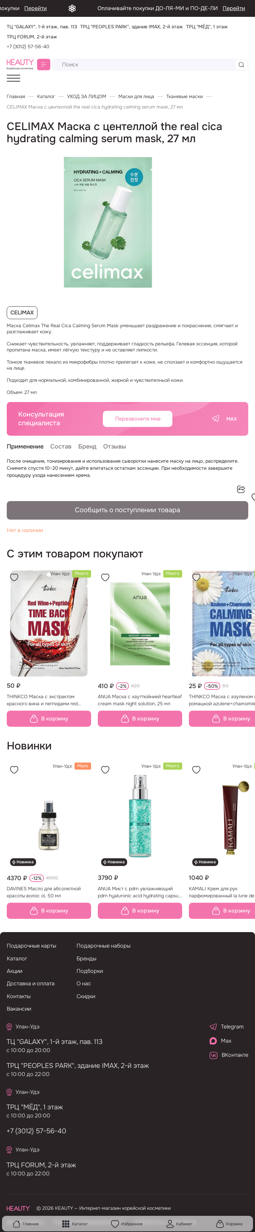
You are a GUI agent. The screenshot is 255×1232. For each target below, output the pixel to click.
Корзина (229, 1224)
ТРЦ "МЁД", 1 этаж (30, 1107)
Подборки (90, 971)
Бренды (86, 958)
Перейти (53, 8)
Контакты (19, 996)
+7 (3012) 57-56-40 (28, 46)
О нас (84, 983)
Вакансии (19, 1008)
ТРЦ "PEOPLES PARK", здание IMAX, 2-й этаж (73, 1065)
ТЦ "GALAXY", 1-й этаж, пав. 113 (50, 1042)
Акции (14, 971)
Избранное (127, 1224)
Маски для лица (136, 96)
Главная (25, 1224)
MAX (231, 419)
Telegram (226, 1026)
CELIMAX (22, 312)
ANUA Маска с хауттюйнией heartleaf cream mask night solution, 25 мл (140, 704)
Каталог (75, 1224)
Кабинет (179, 1224)
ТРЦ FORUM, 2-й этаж (37, 1165)
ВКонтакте (228, 1055)
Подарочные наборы (104, 945)
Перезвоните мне (138, 418)
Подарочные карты (31, 945)
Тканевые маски (184, 96)
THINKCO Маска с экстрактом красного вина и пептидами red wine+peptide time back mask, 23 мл (47, 705)
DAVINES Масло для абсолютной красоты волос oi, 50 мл (44, 896)
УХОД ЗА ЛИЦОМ (86, 96)
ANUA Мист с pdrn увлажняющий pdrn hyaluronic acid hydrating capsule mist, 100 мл (140, 897)
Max (220, 1041)
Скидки (86, 996)
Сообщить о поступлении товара (127, 510)
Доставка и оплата (31, 983)
